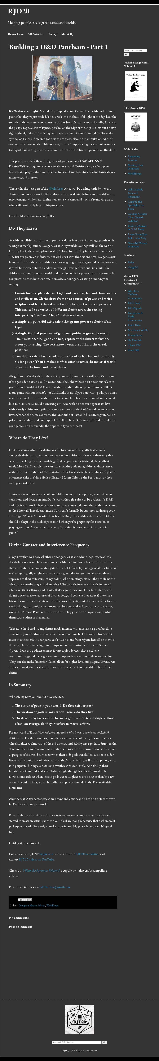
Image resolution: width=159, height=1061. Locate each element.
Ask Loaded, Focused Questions (135, 193)
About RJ (67, 34)
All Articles (35, 34)
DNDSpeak (134, 308)
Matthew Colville (138, 330)
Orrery (52, 34)
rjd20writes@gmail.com (55, 887)
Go (126, 54)
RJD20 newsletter (87, 854)
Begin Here (16, 34)
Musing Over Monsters (135, 166)
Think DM (134, 345)
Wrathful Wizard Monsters (137, 244)
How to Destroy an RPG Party (137, 227)
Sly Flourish (135, 340)
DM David (134, 303)
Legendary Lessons (134, 158)
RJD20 (19, 11)
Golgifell (133, 267)
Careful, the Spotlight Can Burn (136, 205)
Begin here (46, 854)
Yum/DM (133, 350)
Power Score (135, 335)
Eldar (131, 262)
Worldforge (56, 188)
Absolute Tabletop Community (135, 294)
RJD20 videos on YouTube (36, 859)
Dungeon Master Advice (32, 905)
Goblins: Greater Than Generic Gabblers (137, 217)
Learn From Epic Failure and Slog (137, 236)
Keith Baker (135, 325)
